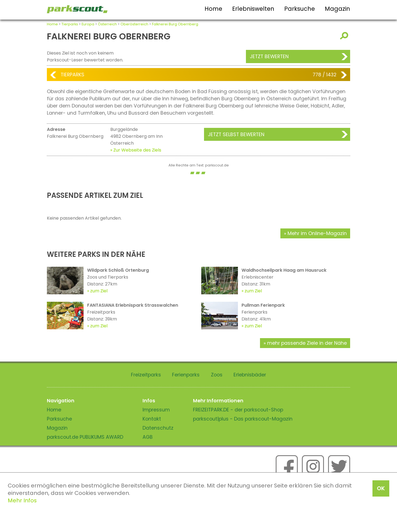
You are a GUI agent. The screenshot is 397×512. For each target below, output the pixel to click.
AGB (148, 437)
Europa (88, 24)
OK (381, 488)
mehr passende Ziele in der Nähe (307, 343)
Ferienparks (186, 374)
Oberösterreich (134, 24)
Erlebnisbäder (250, 374)
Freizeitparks (146, 374)
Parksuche (299, 9)
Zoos (216, 374)
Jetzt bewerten (269, 56)
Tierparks (69, 24)
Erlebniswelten (253, 9)
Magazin (337, 9)
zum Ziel (99, 291)
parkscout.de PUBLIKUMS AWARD (85, 437)
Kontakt (152, 419)
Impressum (156, 409)
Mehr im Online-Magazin (317, 233)
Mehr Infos (22, 500)
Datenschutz (158, 428)
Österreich (107, 24)
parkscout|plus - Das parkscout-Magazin (243, 419)
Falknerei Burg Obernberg (175, 24)
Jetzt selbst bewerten (236, 134)
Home (213, 9)
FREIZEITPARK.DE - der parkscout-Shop (238, 409)
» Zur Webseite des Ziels (135, 150)
